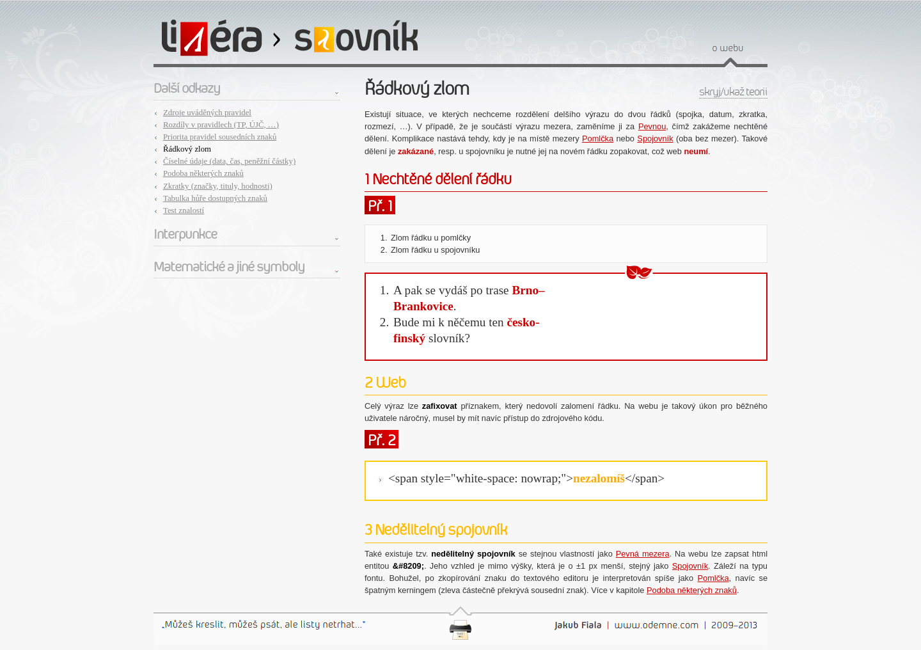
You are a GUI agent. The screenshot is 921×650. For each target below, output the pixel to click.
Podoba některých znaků (203, 173)
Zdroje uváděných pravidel (207, 112)
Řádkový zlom (187, 149)
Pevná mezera (643, 554)
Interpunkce (185, 234)
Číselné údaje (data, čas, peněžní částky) (229, 161)
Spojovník (655, 138)
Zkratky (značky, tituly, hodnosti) (217, 186)
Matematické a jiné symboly (229, 266)
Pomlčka (597, 138)
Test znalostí (183, 210)
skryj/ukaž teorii (733, 92)
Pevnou (652, 126)
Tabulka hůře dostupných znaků (215, 198)
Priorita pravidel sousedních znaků (219, 136)
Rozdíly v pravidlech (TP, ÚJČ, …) (221, 124)
